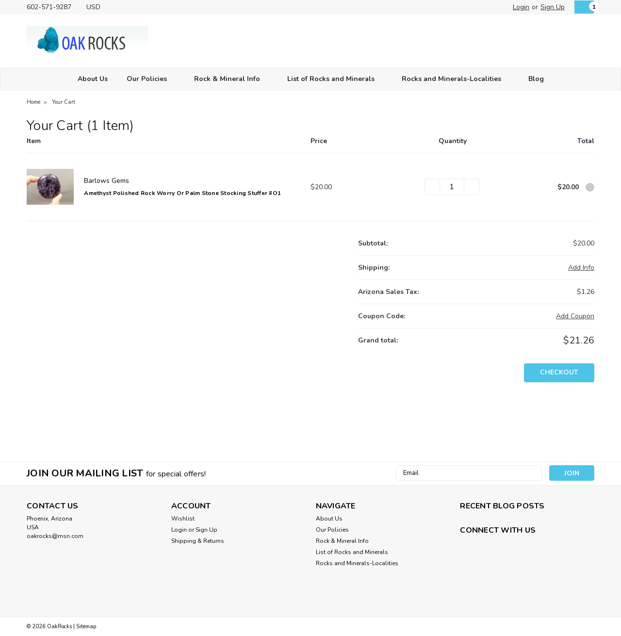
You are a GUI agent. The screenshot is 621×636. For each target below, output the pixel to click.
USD (97, 7)
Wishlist (183, 518)
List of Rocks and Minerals (335, 79)
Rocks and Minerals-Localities (455, 79)
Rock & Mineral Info (231, 79)
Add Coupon (575, 316)
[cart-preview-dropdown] (582, 7)
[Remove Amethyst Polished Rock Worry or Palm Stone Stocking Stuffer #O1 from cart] (590, 187)
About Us (93, 78)
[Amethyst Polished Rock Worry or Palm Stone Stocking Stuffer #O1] (452, 187)
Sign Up (552, 7)
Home (33, 102)
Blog (536, 78)
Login (521, 7)
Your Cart (63, 102)
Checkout (559, 372)
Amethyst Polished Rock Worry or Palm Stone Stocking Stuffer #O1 (182, 193)
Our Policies (151, 79)
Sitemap (86, 626)
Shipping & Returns (197, 541)
